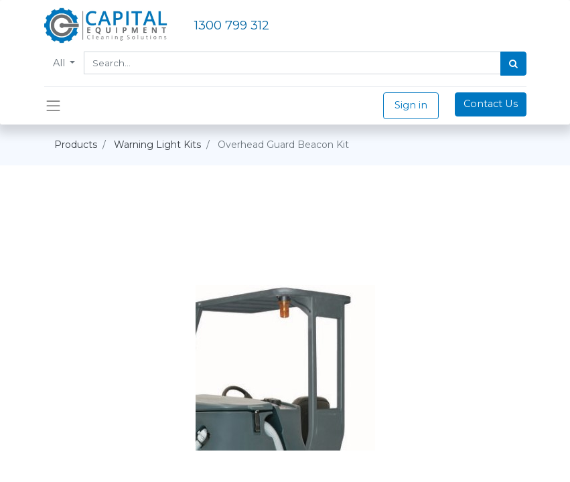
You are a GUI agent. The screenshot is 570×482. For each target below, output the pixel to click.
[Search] (513, 64)
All (60, 63)
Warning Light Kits (157, 145)
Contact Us (491, 104)
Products (75, 145)
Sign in (411, 105)
